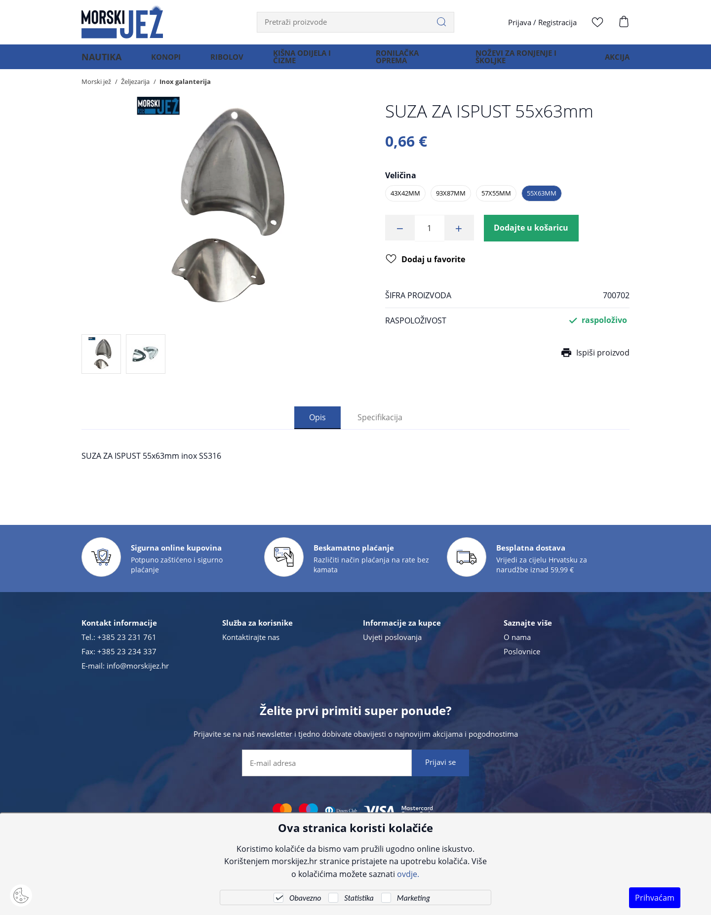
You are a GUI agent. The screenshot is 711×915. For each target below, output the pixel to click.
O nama (517, 637)
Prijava (519, 22)
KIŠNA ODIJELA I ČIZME (295, 61)
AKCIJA (617, 61)
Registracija (557, 22)
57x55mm (496, 193)
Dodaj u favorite (425, 260)
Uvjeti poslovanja (392, 637)
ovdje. (408, 874)
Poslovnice (522, 651)
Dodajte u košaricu (531, 228)
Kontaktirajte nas (250, 637)
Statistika (358, 898)
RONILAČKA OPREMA (392, 61)
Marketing (413, 898)
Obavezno (305, 898)
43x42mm (405, 193)
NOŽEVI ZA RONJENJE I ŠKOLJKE (513, 61)
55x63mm (541, 193)
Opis (317, 417)
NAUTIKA (98, 61)
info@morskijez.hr (138, 666)
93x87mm (451, 193)
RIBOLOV (220, 61)
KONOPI (159, 61)
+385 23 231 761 (127, 637)
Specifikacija (379, 417)
